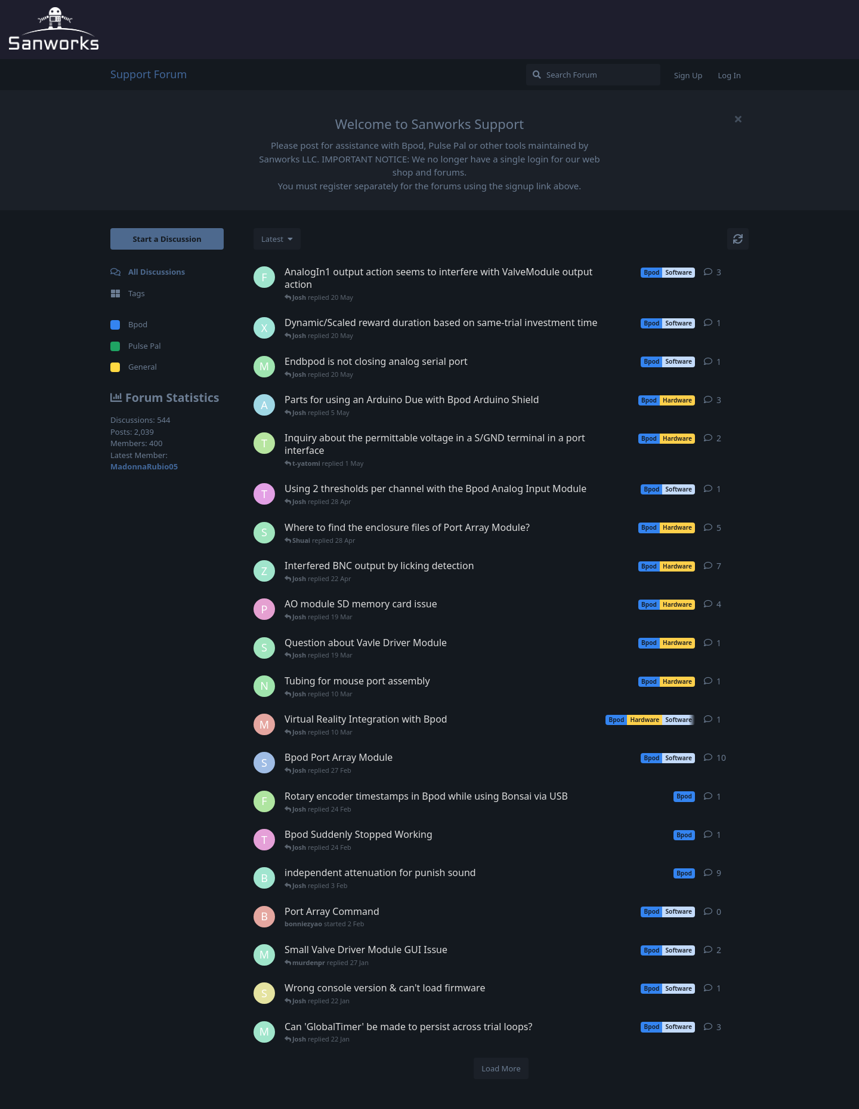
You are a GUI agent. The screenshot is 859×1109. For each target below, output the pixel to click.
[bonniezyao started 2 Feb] (264, 916)
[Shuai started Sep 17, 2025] (264, 532)
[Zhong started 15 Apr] (264, 571)
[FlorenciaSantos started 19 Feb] (264, 801)
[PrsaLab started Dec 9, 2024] (264, 609)
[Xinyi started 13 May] (264, 328)
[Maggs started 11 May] (264, 366)
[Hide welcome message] (738, 119)
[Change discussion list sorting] (277, 239)
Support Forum (148, 74)
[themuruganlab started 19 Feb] (264, 839)
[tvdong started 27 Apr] (264, 494)
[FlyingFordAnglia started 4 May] (264, 277)
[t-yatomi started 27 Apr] (264, 443)
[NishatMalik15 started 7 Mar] (264, 686)
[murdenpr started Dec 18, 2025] (264, 1032)
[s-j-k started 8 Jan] (264, 993)
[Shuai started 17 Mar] (264, 648)
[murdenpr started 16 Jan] (264, 955)
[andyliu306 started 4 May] (264, 405)
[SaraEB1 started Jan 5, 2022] (264, 762)
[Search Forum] (593, 74)
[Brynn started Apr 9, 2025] (264, 878)
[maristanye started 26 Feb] (264, 724)
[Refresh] (738, 239)
